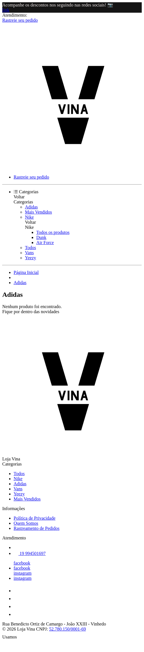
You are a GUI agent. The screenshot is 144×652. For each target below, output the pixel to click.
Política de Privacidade (35, 518)
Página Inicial (26, 272)
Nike (29, 217)
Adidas (31, 207)
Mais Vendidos (38, 212)
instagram (22, 573)
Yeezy (30, 257)
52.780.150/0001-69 (67, 629)
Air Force (45, 242)
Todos (30, 247)
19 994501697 (30, 553)
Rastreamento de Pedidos (37, 528)
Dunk (41, 237)
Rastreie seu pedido (20, 20)
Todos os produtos (52, 232)
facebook (22, 563)
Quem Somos (26, 523)
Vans (29, 252)
